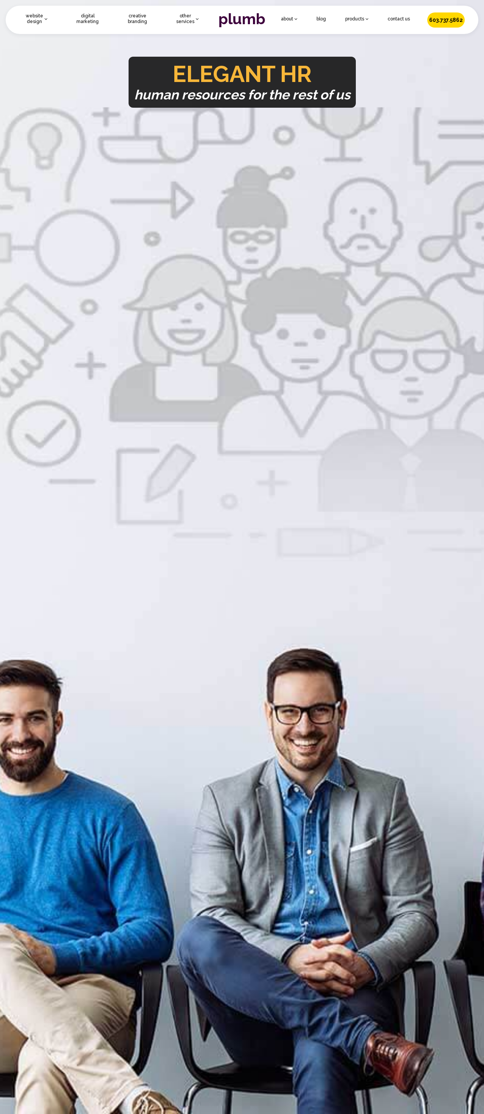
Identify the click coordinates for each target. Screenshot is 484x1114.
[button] (36, 18)
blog (321, 19)
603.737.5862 (446, 20)
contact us (399, 19)
